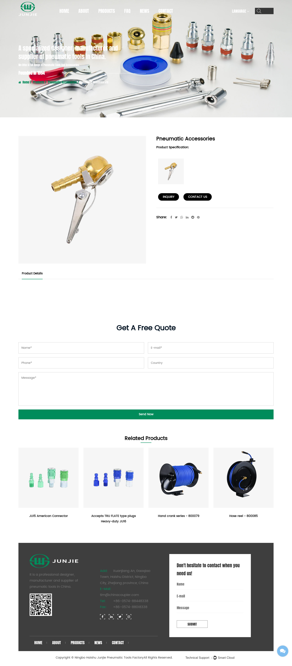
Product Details (32, 273)
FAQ (127, 11)
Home (64, 11)
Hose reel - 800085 (243, 516)
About (83, 11)
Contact (165, 11)
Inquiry (168, 196)
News (144, 11)
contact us (197, 196)
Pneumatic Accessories (62, 82)
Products (106, 11)
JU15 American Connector (48, 516)
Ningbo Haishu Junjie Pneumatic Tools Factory (109, 657)
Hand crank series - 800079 (178, 516)
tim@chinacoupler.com (119, 595)
